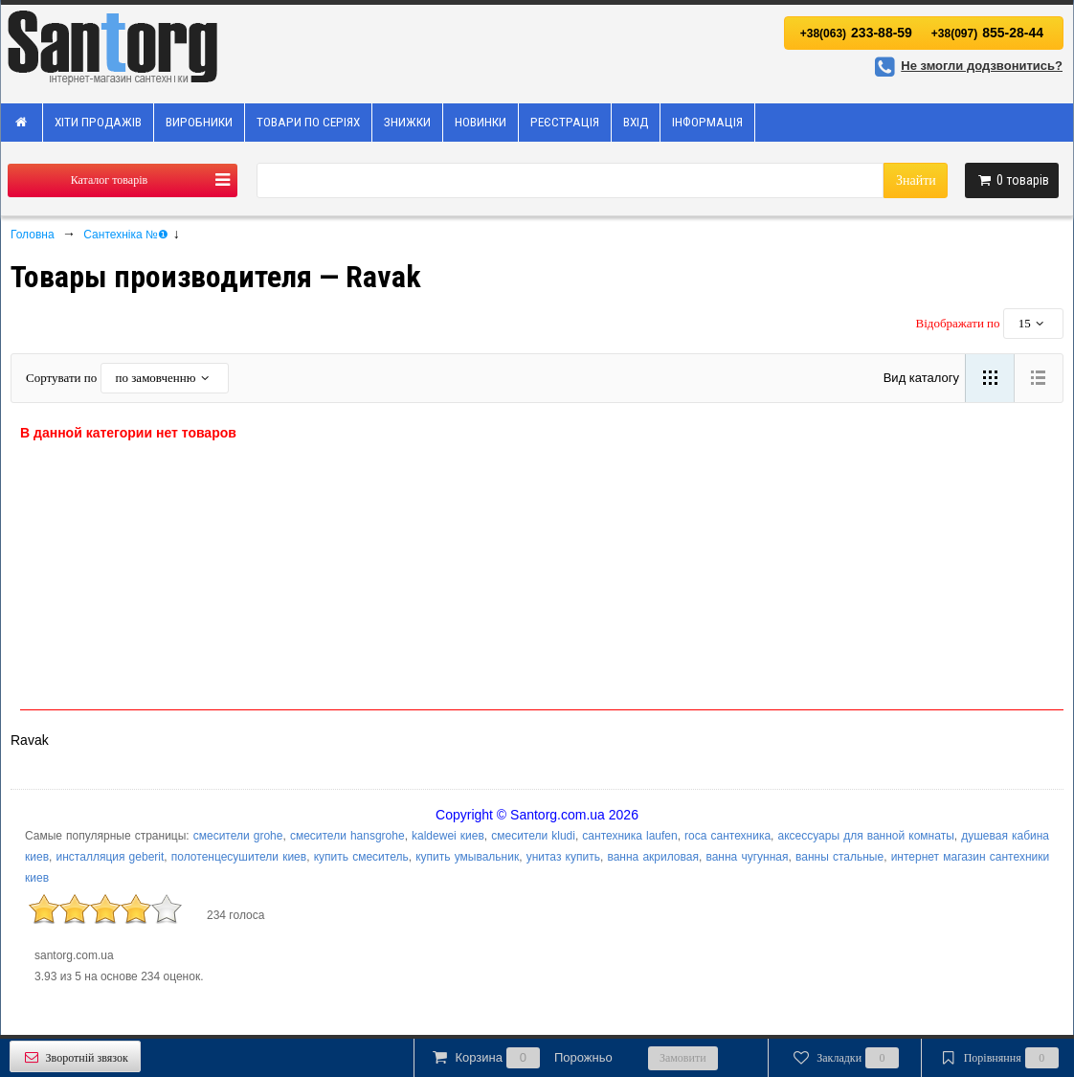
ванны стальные (839, 857)
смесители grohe (238, 835)
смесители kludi (533, 835)
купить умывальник (467, 857)
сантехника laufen (629, 835)
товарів (1011, 180)
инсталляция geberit (110, 857)
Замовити (683, 1058)
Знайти (916, 180)
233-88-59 (856, 32)
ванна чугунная (746, 857)
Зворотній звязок (75, 1057)
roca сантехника (727, 835)
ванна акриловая (653, 857)
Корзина (521, 1057)
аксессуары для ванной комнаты (866, 835)
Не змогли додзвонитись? (966, 65)
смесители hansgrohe (347, 835)
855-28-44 (987, 32)
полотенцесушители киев (238, 857)
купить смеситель (361, 857)
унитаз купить (563, 857)
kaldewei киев (448, 835)
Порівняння (997, 1057)
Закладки (845, 1057)
